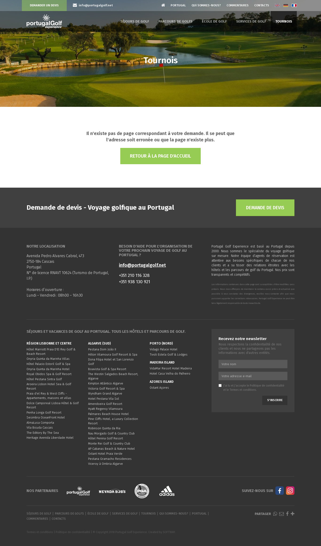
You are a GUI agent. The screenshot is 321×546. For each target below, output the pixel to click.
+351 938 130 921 (134, 281)
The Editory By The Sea (43, 432)
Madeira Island (162, 362)
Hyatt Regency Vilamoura (105, 408)
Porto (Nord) (161, 343)
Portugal (178, 5)
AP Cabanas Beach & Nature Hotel (111, 448)
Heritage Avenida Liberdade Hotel (50, 437)
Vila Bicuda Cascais (40, 427)
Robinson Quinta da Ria (104, 428)
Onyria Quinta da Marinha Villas (48, 358)
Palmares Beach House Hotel (108, 414)
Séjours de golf (134, 21)
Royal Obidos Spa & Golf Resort (49, 374)
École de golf (214, 21)
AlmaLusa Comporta (40, 422)
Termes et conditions (243, 389)
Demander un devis (44, 5)
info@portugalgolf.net (142, 265)
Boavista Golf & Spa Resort (107, 369)
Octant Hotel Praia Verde (105, 453)
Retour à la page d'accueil (160, 156)
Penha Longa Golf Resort (44, 412)
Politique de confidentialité (267, 385)
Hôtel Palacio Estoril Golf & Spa (48, 364)
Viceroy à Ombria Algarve (105, 463)
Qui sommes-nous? (206, 5)
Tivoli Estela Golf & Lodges (169, 354)
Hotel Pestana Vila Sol (103, 398)
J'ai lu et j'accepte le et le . (251, 387)
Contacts (261, 5)
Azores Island (162, 382)
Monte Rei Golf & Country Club (109, 443)
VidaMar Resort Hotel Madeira (171, 368)
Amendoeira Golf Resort (105, 404)
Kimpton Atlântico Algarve (105, 383)
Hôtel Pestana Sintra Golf (44, 379)
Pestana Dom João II (102, 349)
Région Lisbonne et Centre (49, 343)
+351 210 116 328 (134, 275)
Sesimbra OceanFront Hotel (46, 417)
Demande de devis (265, 207)
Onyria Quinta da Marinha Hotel (48, 369)
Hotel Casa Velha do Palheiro (170, 373)
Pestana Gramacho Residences (110, 459)
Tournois (283, 21)
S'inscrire (274, 400)
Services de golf (251, 21)
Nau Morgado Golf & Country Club (111, 433)
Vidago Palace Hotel (163, 349)
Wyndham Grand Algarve (105, 393)
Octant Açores (159, 387)
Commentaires (238, 5)
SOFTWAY (169, 532)
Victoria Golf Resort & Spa (106, 388)
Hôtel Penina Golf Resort (105, 438)
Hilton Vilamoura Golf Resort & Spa (112, 354)
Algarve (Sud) (99, 343)
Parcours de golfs (175, 21)
